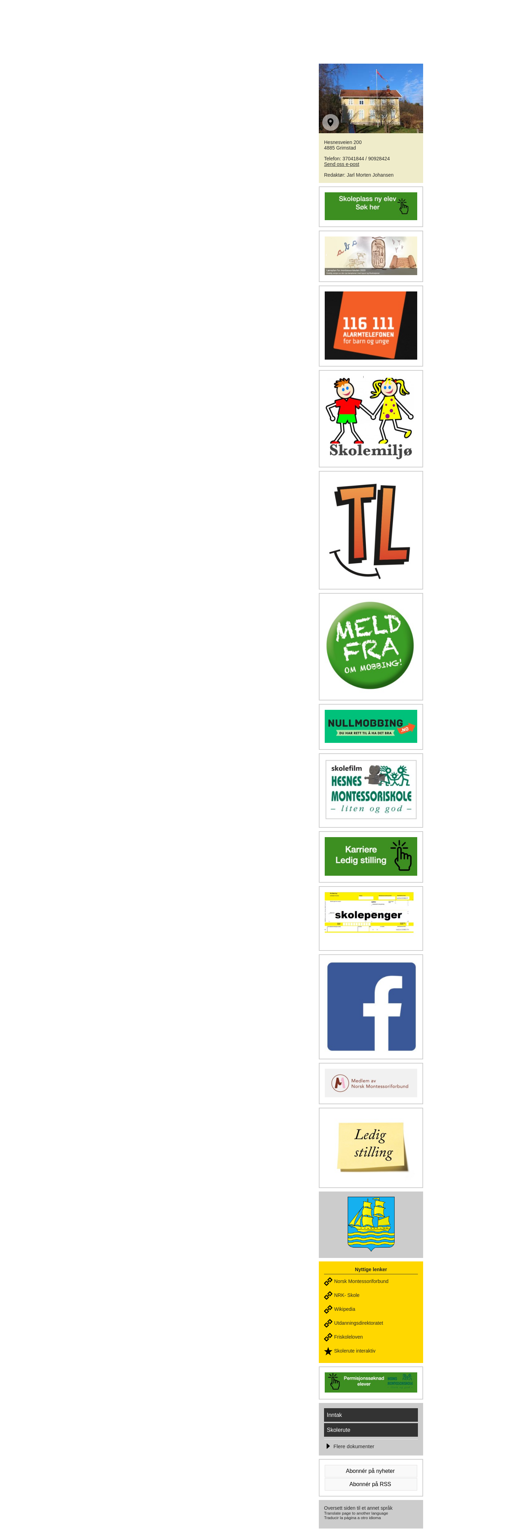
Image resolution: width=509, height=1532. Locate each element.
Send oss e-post (341, 164)
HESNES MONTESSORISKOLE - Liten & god (202, 21)
